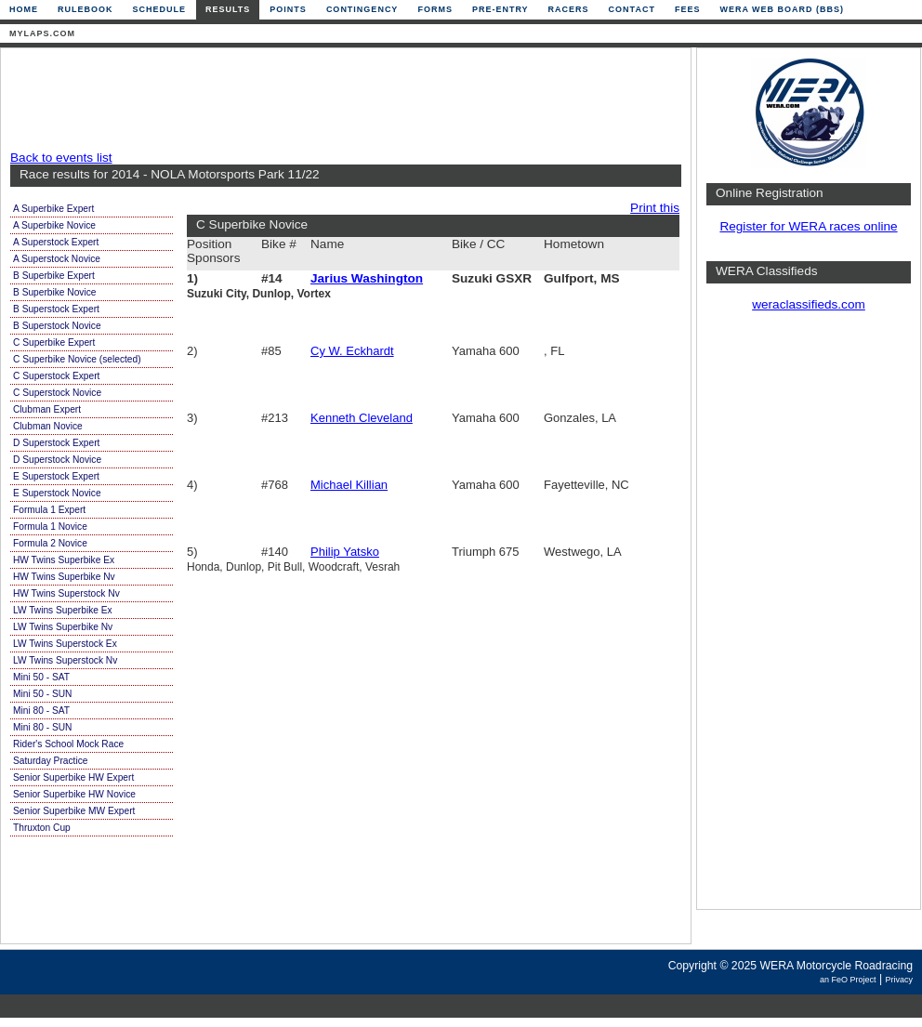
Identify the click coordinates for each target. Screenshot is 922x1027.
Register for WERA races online (808, 226)
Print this (654, 208)
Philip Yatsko (344, 552)
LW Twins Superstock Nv (65, 660)
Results (227, 9)
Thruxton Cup (42, 828)
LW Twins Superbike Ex (62, 610)
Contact (632, 9)
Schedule (160, 9)
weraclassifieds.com (808, 304)
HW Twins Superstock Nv (66, 593)
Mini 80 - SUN (42, 727)
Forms (435, 9)
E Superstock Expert (56, 476)
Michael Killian (349, 485)
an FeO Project (848, 979)
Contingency (362, 9)
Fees (688, 9)
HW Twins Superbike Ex (63, 560)
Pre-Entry (500, 9)
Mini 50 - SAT (41, 677)
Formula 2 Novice (50, 543)
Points (288, 9)
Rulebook (85, 9)
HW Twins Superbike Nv (64, 577)
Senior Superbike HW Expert (73, 777)
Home (23, 9)
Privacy (899, 979)
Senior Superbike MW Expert (74, 811)
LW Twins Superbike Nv (62, 627)
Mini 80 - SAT (41, 710)
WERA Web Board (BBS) (781, 9)
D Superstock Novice (57, 459)
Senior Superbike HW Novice (74, 794)
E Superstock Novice (57, 493)
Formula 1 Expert (49, 510)
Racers (568, 9)
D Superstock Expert (56, 443)
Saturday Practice (50, 761)
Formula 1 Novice (50, 526)
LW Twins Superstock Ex (65, 644)
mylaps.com (42, 33)
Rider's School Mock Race (68, 744)
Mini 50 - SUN (42, 694)
